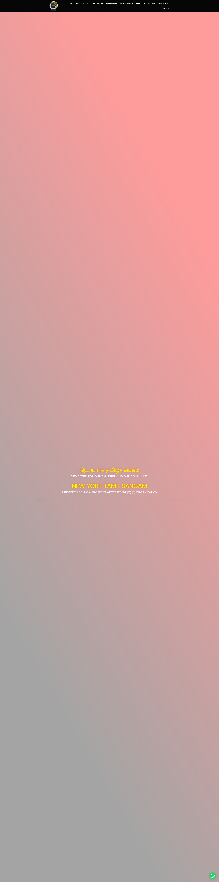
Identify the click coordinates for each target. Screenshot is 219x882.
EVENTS (140, 4)
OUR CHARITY (97, 4)
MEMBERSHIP (111, 4)
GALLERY (151, 4)
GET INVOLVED (126, 4)
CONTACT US (163, 4)
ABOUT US (74, 4)
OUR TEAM (85, 4)
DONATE (165, 9)
